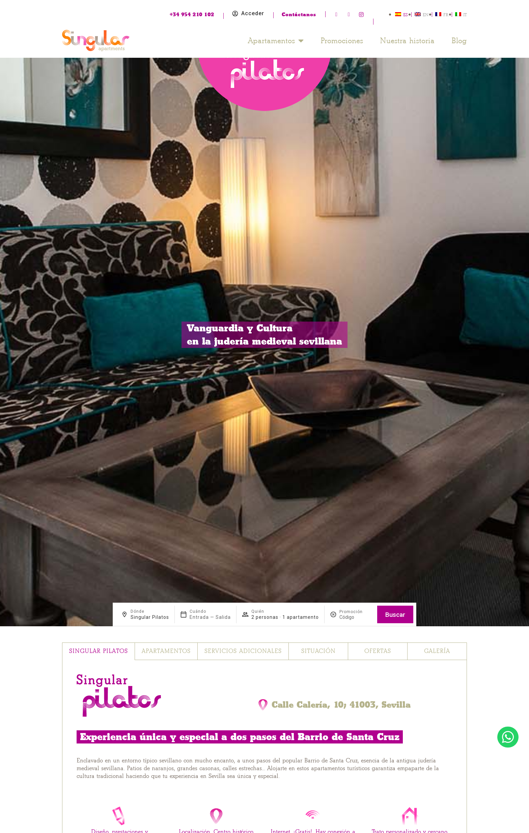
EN (425, 15)
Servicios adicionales (243, 651)
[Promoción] (355, 617)
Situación (318, 651)
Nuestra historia (407, 40)
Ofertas (377, 651)
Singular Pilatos (98, 651)
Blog (459, 40)
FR (445, 15)
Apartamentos (276, 41)
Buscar (395, 615)
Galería (437, 651)
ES (405, 15)
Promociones (342, 40)
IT (465, 15)
